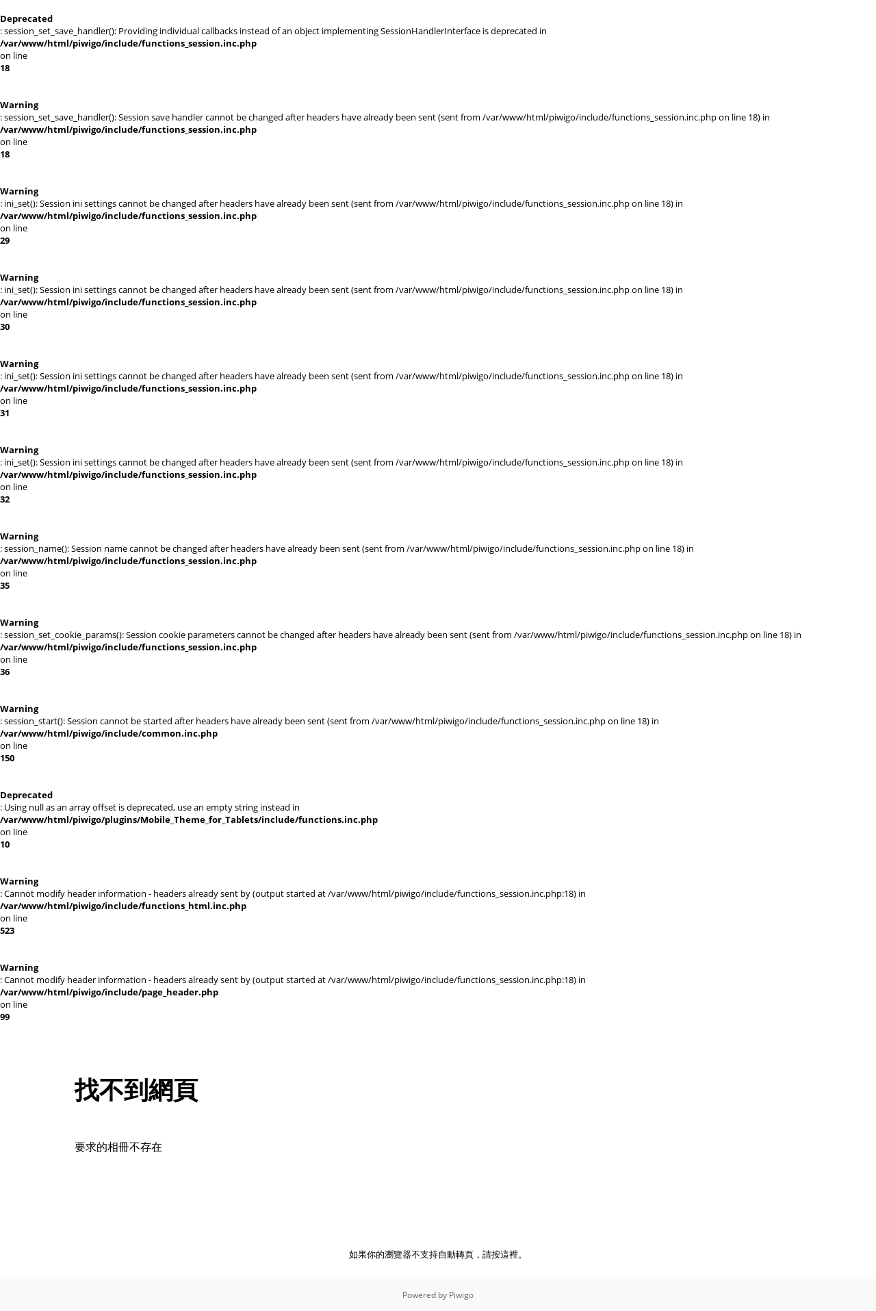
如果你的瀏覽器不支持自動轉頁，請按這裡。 (438, 1254)
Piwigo (461, 1295)
